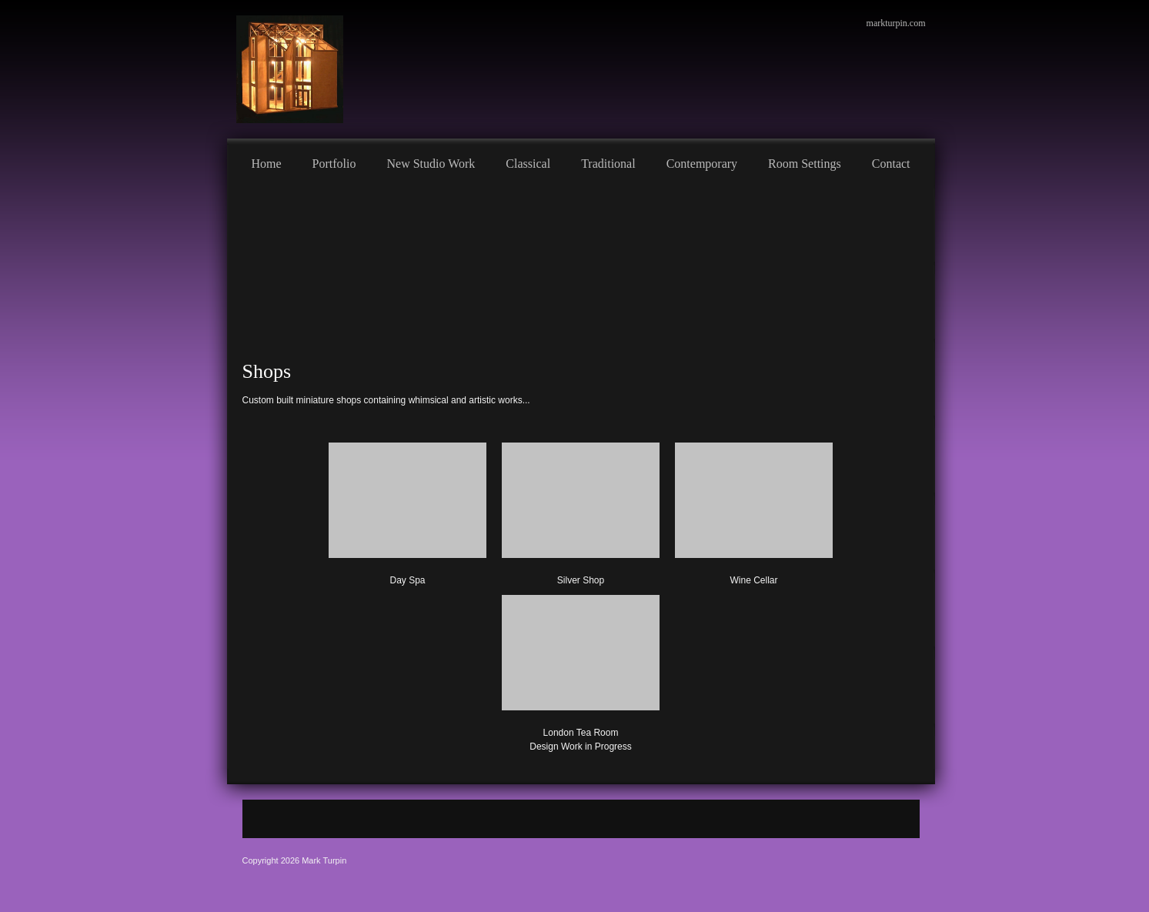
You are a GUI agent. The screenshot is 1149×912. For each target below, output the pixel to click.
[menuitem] (266, 162)
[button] (580, 670)
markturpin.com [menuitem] (896, 23)
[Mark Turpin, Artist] (289, 69)
